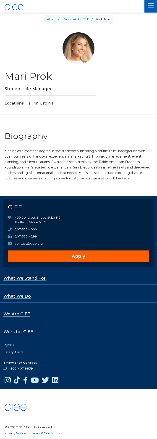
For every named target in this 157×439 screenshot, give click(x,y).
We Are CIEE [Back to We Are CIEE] (81, 19)
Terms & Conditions (45, 433)
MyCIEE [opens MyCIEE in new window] (9, 345)
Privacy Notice (15, 433)
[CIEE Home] (72, 6)
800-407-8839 (21, 368)
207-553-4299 (26, 236)
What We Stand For (24, 278)
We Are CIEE (16, 313)
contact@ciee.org (29, 243)
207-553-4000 (26, 229)
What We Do (17, 296)
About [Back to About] (51, 19)
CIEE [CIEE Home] (15, 207)
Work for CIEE (18, 331)
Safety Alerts (13, 352)
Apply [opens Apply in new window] (78, 256)
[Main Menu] (150, 6)
